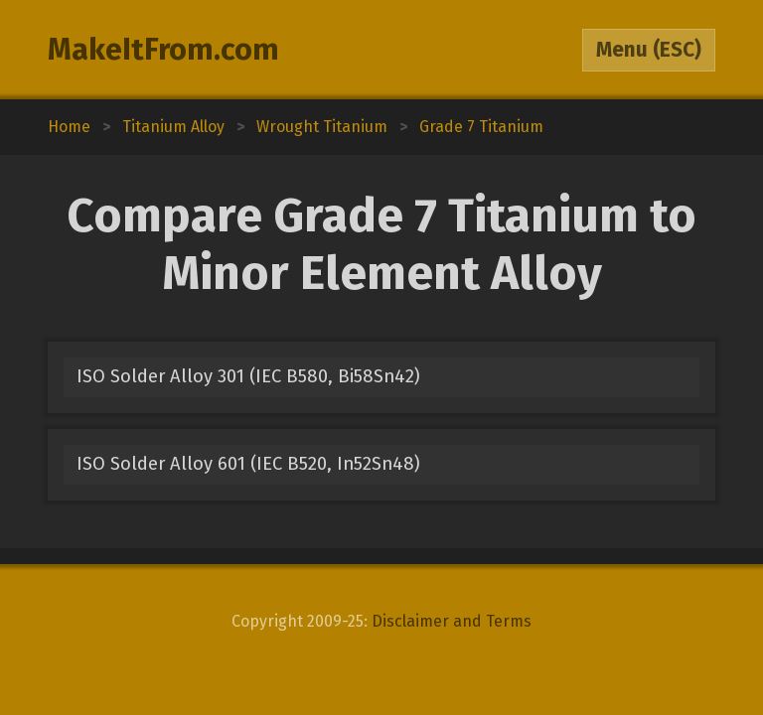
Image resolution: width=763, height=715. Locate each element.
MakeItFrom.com (163, 50)
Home (69, 126)
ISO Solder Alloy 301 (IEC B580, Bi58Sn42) (248, 376)
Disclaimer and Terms (452, 621)
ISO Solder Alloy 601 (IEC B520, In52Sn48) (248, 464)
